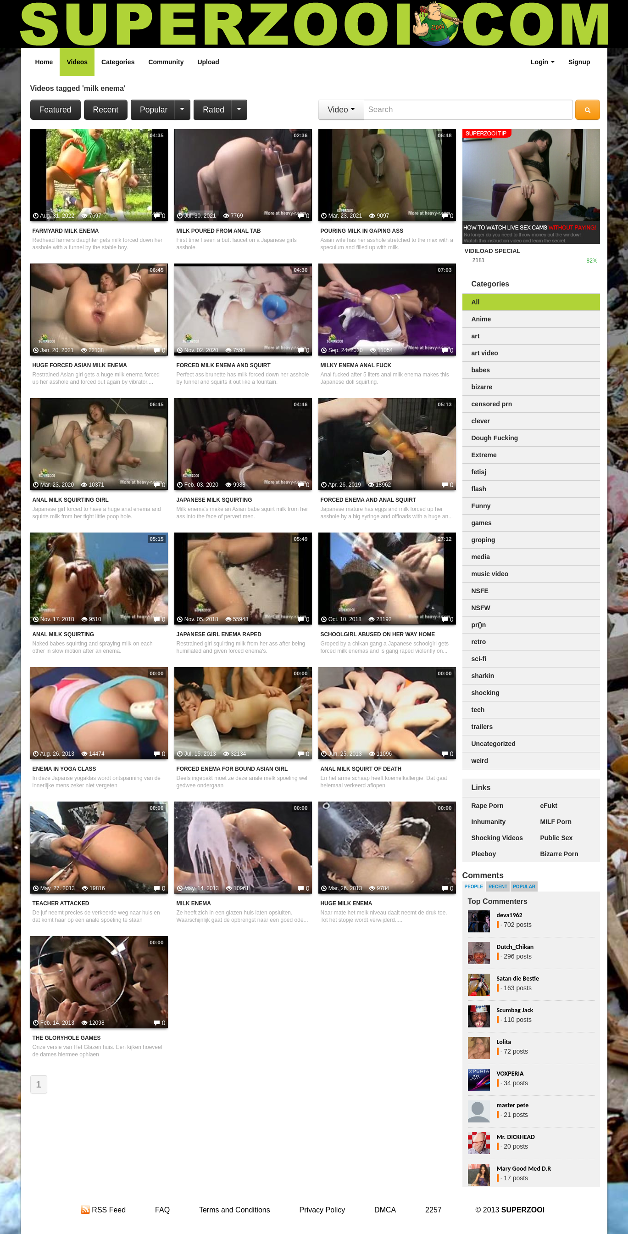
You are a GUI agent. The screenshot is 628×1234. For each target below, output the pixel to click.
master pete (513, 1105)
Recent (105, 109)
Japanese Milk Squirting (214, 500)
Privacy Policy (322, 1210)
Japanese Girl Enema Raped (219, 634)
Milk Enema (194, 903)
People (474, 886)
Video (341, 109)
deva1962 (509, 915)
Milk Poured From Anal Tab (219, 231)
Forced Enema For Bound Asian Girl (232, 769)
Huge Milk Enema (346, 903)
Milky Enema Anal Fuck (356, 365)
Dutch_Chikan (515, 947)
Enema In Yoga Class (64, 769)
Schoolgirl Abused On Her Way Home (378, 634)
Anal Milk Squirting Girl (71, 500)
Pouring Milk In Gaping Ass (362, 231)
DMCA (385, 1210)
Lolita (504, 1042)
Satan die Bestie (518, 978)
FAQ (162, 1210)
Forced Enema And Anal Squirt (369, 500)
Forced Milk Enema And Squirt (224, 365)
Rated (213, 109)
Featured (55, 109)
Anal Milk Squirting (63, 634)
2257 (433, 1210)
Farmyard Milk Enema (66, 231)
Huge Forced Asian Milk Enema (80, 365)
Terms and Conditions (234, 1210)
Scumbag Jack (515, 1010)
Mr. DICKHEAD (516, 1137)
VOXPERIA (510, 1073)
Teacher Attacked (61, 903)
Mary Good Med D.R (524, 1168)
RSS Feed (103, 1210)
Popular (153, 109)
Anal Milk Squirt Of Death (361, 769)
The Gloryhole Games (67, 1038)
